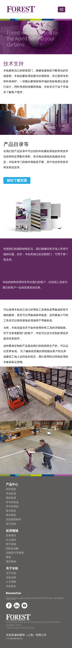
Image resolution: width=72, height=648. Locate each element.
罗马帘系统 (12, 506)
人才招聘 (11, 581)
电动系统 (11, 515)
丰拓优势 (11, 577)
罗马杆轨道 (12, 502)
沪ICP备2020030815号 (14, 638)
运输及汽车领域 (15, 552)
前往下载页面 (17, 180)
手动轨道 (11, 493)
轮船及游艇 (12, 548)
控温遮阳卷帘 (13, 519)
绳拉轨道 (11, 497)
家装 (8, 557)
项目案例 (11, 561)
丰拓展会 (11, 586)
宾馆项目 (11, 535)
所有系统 (11, 489)
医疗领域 (11, 544)
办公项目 (11, 539)
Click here (11, 598)
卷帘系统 (11, 510)
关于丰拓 (11, 573)
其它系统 (11, 523)
